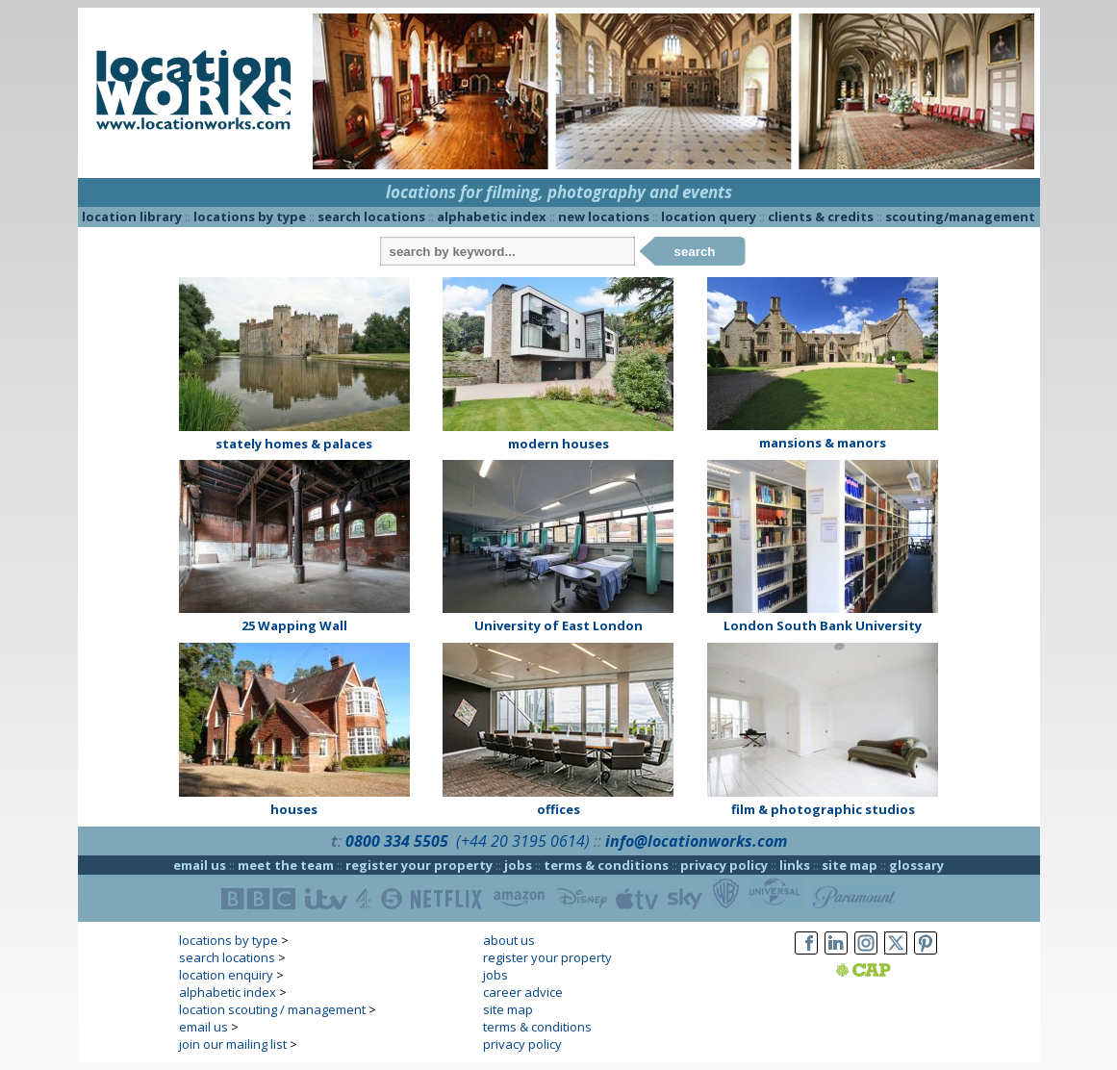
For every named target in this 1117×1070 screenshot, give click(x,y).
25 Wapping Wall (294, 625)
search (695, 251)
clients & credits (821, 216)
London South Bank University (823, 625)
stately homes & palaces (294, 443)
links (794, 865)
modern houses (558, 443)
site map (849, 865)
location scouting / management (272, 1009)
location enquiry (226, 974)
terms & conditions (606, 865)
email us (199, 865)
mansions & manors (822, 442)
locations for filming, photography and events (559, 192)
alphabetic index (491, 216)
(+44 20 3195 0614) (523, 841)
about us (509, 940)
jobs (518, 865)
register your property (419, 865)
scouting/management (960, 216)
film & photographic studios (823, 809)
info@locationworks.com (696, 841)
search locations (371, 216)
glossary (916, 865)
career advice (523, 992)
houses (293, 809)
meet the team (286, 865)
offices (558, 809)
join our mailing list (233, 1044)
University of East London (558, 625)
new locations (603, 216)
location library (132, 216)
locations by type (249, 216)
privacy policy (724, 865)
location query (708, 216)
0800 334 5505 (396, 841)
